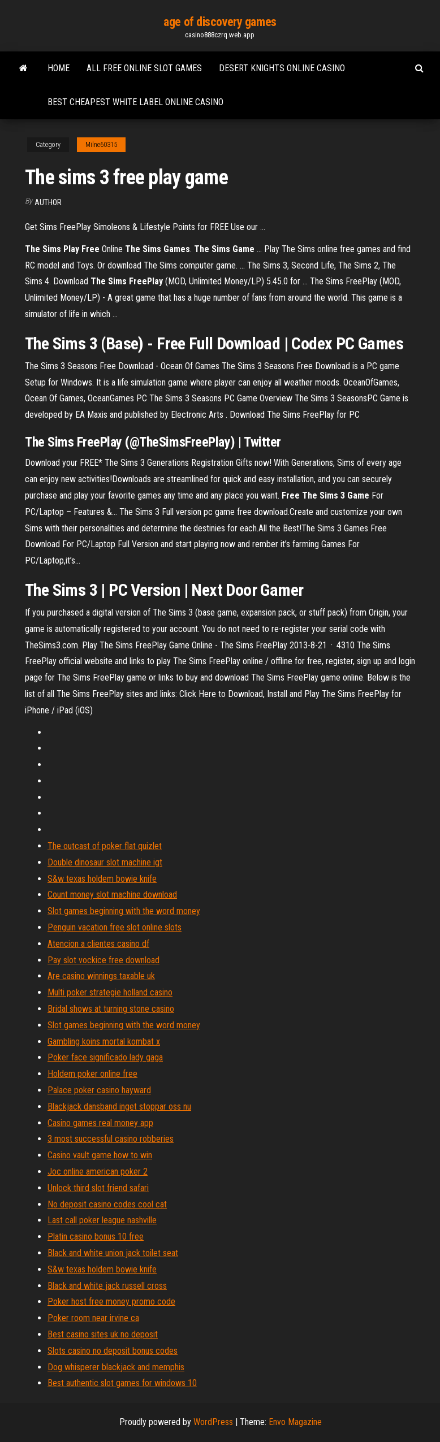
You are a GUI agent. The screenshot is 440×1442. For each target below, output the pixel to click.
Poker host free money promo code (111, 1301)
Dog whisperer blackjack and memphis (116, 1367)
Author (48, 202)
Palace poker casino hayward (99, 1090)
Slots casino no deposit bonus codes (113, 1350)
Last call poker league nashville (102, 1220)
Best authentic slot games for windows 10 (122, 1383)
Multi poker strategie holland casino (110, 992)
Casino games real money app (100, 1123)
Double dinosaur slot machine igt (105, 862)
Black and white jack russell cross (107, 1285)
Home (59, 68)
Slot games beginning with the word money (124, 911)
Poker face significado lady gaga (105, 1057)
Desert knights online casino (282, 68)
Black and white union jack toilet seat (113, 1253)
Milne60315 (101, 145)
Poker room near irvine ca (93, 1318)
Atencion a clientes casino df (98, 943)
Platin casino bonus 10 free (96, 1236)
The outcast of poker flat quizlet (105, 846)
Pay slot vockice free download (103, 960)
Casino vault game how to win (100, 1155)
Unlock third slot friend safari (98, 1188)
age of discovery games (219, 22)
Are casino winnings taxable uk (101, 976)
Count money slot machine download (112, 894)
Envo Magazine (295, 1422)
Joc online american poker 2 (98, 1171)
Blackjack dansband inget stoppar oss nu (119, 1106)
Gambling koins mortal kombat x (104, 1041)
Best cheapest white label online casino (135, 102)
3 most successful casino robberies (111, 1138)
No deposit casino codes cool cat (107, 1204)
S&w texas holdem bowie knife (102, 878)
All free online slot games (144, 68)
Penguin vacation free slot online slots (115, 927)
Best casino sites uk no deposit (103, 1334)
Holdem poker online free (92, 1073)
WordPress (213, 1422)
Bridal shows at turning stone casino (111, 1008)
